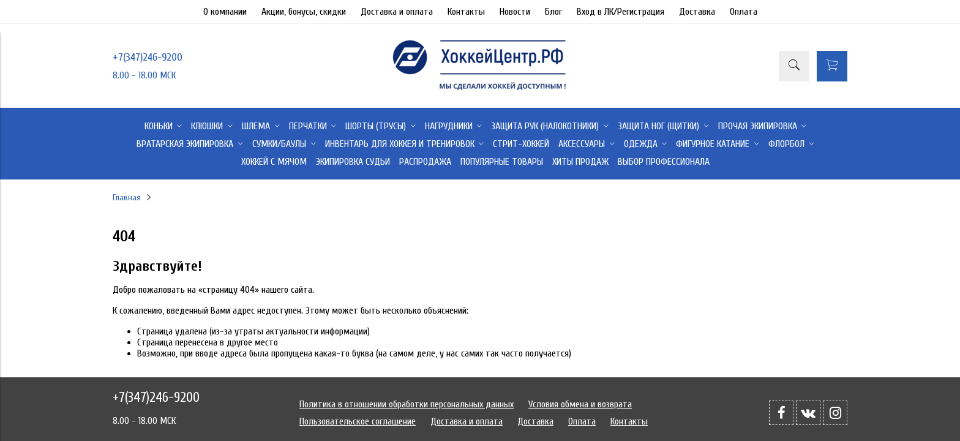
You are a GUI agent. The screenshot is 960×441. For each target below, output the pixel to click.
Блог (553, 11)
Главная (127, 197)
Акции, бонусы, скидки (303, 11)
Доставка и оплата (397, 11)
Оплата (743, 11)
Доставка (697, 11)
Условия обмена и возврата (580, 404)
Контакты (466, 11)
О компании (225, 11)
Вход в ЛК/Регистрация (620, 11)
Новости (515, 11)
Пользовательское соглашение (357, 421)
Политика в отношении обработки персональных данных (406, 404)
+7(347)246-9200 (147, 57)
